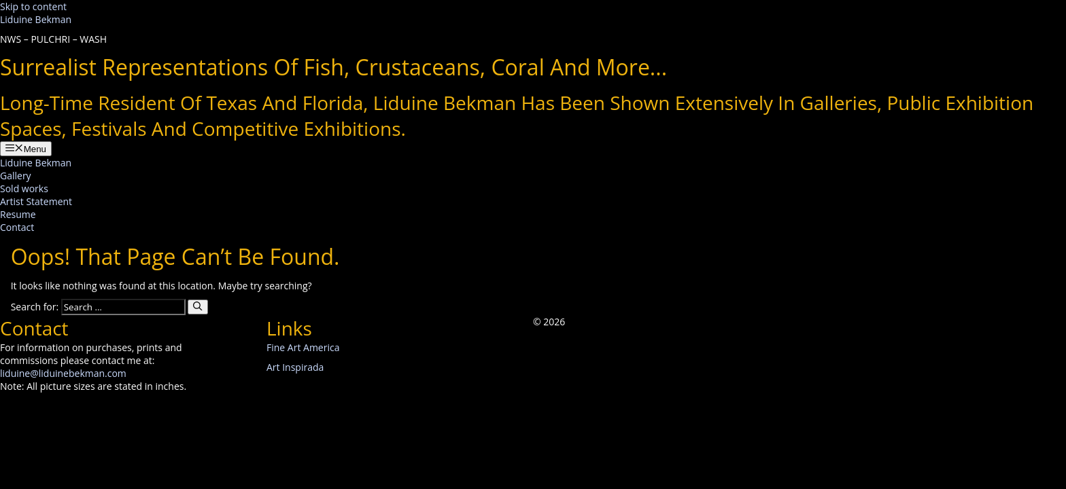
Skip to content (33, 6)
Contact (17, 227)
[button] (538, 334)
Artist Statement (36, 201)
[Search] (197, 307)
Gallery (15, 175)
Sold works (24, 188)
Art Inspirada (295, 367)
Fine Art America (302, 347)
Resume (18, 214)
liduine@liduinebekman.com (63, 373)
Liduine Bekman (35, 19)
